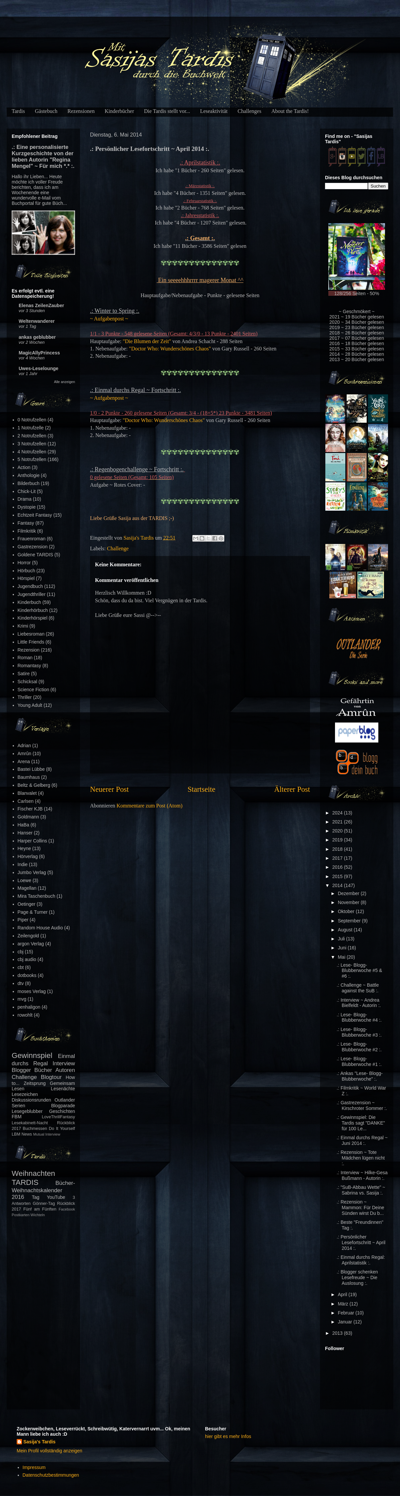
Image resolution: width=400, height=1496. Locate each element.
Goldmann (28, 816)
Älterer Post (292, 789)
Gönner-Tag (44, 1203)
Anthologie (29, 475)
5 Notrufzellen (32, 459)
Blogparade (63, 1105)
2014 (338, 885)
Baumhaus (29, 777)
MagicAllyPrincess (39, 352)
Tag (36, 1197)
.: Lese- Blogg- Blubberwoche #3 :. (359, 1032)
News (26, 1134)
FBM (17, 1116)
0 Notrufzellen (32, 419)
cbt (21, 967)
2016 (338, 867)
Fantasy (26, 523)
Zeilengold (28, 935)
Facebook (67, 1209)
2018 (338, 849)
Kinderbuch (29, 602)
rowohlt (25, 1015)
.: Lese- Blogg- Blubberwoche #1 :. (359, 1061)
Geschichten (62, 1111)
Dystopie (27, 507)
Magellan (27, 888)
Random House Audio (40, 927)
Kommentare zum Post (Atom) (150, 805)
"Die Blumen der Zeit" (147, 341)
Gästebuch (46, 111)
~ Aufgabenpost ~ (109, 318)
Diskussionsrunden (31, 1100)
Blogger (21, 1070)
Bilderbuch (29, 483)
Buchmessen (35, 1128)
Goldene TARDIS (35, 554)
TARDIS (25, 1182)
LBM (16, 1134)
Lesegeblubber (27, 1111)
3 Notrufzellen (32, 443)
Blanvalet (27, 793)
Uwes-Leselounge (38, 368)
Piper (23, 919)
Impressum (34, 1467)
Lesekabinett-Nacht (30, 1123)
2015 (338, 876)
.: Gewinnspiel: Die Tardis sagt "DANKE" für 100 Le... (361, 1123)
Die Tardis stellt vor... (167, 111)
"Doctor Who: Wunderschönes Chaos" (170, 348)
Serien (18, 1105)
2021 (338, 821)
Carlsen (26, 801)
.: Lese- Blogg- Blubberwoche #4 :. (359, 1017)
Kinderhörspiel (33, 618)
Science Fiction (33, 689)
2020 (338, 830)
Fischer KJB (30, 808)
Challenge (118, 548)
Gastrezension (33, 546)
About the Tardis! (290, 111)
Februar (346, 1312)
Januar (345, 1321)
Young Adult (30, 705)
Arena (24, 761)
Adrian (24, 745)
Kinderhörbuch (33, 610)
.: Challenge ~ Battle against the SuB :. (358, 987)
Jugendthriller (32, 594)
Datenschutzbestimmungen (51, 1475)
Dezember (349, 893)
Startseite (201, 789)
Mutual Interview (46, 1134)
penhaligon (29, 1007)
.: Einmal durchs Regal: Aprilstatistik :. (361, 1259)
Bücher (43, 1070)
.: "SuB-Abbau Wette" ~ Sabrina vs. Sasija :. (361, 1190)
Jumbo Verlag (32, 872)
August (345, 929)
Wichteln (38, 1215)
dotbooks (27, 975)
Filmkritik (27, 531)
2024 (338, 812)
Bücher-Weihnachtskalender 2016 (43, 1190)
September (350, 920)
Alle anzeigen (64, 382)
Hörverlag (28, 856)
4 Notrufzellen (32, 451)
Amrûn (24, 753)
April (343, 1294)
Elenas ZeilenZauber (41, 305)
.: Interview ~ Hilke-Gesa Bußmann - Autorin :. (362, 1175)
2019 (338, 839)
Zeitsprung (35, 1083)
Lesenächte (63, 1088)
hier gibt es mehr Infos (228, 1436)
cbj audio (27, 959)
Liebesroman (31, 634)
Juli (342, 938)
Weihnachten (33, 1173)
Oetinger (27, 904)
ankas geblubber (37, 337)
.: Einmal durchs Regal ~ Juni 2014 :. (362, 1140)
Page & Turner (33, 912)
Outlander (65, 1100)
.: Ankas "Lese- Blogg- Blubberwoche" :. (360, 1076)
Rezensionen (81, 111)
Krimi (23, 626)
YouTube (56, 1197)
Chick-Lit (27, 491)
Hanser (25, 832)
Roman (25, 657)
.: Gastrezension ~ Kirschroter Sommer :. (362, 1105)
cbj (21, 951)
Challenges (249, 111)
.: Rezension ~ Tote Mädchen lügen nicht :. (361, 1158)
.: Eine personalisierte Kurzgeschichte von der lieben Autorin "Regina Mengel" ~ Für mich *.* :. (43, 156)
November (349, 902)
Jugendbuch (30, 586)
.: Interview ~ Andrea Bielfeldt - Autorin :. (359, 1002)
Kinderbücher (119, 111)
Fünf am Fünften (39, 1209)
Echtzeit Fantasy (35, 515)
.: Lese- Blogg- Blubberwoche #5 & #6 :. (359, 970)
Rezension (29, 650)
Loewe (24, 880)
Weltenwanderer (37, 321)
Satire (24, 673)
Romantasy (29, 665)
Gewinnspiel (32, 1055)
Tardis (18, 111)
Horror (24, 562)
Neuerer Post (109, 789)
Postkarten (20, 1215)
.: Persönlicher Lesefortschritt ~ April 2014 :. (361, 1242)
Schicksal (27, 681)
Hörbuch (26, 570)
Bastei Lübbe (31, 769)
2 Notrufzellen (32, 435)
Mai (342, 957)
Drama (25, 499)
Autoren (65, 1070)
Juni (343, 947)
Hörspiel (26, 578)
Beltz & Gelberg (34, 785)
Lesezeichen (25, 1094)
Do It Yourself (62, 1128)
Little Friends (31, 642)
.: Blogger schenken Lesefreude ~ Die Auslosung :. (357, 1277)
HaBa (23, 824)
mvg (22, 999)
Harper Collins (32, 840)
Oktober (347, 911)
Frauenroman (32, 538)
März (343, 1303)
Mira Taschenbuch (36, 896)
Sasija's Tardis (39, 1441)
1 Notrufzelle (31, 427)
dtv (21, 983)
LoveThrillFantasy (58, 1117)
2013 (338, 1333)
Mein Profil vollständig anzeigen (49, 1450)
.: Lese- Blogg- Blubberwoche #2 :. (359, 1046)
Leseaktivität (214, 111)
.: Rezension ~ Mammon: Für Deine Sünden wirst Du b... (360, 1207)
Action (24, 467)
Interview (64, 1063)
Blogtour (51, 1077)
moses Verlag (32, 991)
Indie (23, 864)
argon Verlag (31, 943)
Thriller (25, 697)
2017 (338, 858)
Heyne (24, 848)
